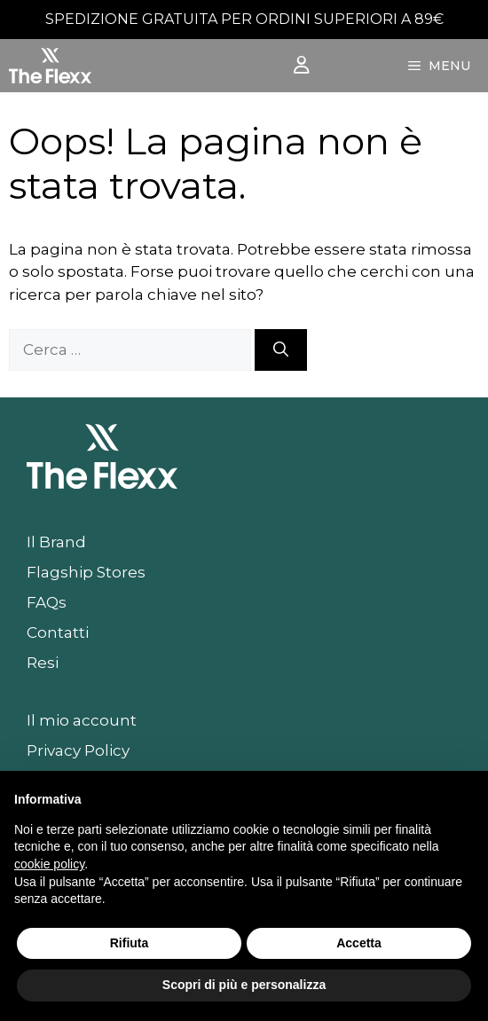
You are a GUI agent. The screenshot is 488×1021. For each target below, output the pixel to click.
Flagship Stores (86, 572)
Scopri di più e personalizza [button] (244, 985)
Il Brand (56, 542)
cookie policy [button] (49, 864)
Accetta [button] (359, 943)
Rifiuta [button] (129, 943)
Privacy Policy (78, 750)
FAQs (47, 602)
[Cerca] (281, 350)
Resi (43, 663)
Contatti (58, 632)
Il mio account (82, 720)
